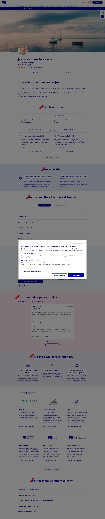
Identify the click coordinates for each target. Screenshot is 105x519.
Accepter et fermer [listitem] (76, 275)
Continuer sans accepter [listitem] (77, 243)
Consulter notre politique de (32, 271)
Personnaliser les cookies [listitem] (59, 275)
